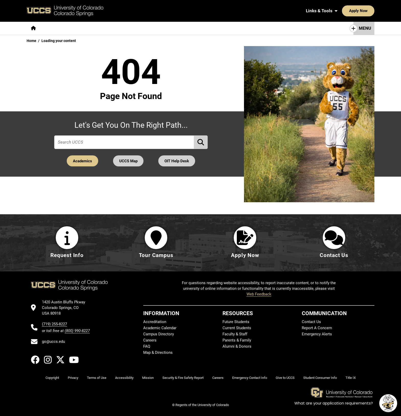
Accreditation (154, 321)
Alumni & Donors (236, 346)
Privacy (73, 378)
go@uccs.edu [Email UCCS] (53, 341)
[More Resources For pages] (221, 28)
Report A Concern (317, 328)
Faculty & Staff (234, 334)
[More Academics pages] (87, 28)
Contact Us (311, 321)
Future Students (235, 321)
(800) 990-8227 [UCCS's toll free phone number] (77, 330)
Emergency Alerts (317, 334)
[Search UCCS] (368, 10)
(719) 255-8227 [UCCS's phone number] (54, 324)
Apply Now (342, 10)
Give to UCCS (285, 378)
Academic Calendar (159, 328)
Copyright (52, 378)
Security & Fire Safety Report (183, 378)
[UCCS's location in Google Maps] (66, 307)
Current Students (236, 328)
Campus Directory (158, 334)
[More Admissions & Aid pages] (132, 28)
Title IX (351, 378)
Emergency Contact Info (249, 378)
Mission (148, 378)
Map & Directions (158, 352)
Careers (150, 340)
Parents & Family (236, 340)
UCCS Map (128, 160)
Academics (82, 160)
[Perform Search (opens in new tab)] (201, 142)
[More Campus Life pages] (178, 28)
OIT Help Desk (177, 160)
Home (31, 41)
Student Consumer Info (320, 378)
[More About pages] (54, 28)
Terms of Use (96, 378)
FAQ (146, 346)
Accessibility (124, 378)
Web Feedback (259, 294)
